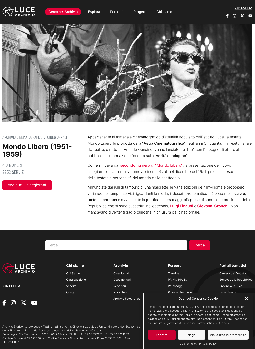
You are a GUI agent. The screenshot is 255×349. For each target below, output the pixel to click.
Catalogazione (76, 279)
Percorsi (116, 12)
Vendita (71, 286)
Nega (191, 337)
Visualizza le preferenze (228, 337)
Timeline (173, 273)
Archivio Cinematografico (22, 137)
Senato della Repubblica (235, 279)
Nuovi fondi (121, 292)
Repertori (119, 286)
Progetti (140, 12)
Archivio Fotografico (126, 298)
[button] (246, 301)
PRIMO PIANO (177, 279)
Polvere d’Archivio (180, 292)
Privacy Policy (208, 346)
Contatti (71, 292)
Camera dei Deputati (233, 273)
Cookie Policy (188, 346)
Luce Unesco (228, 292)
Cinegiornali (57, 137)
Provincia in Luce (230, 286)
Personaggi (175, 286)
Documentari (122, 279)
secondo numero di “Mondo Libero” (151, 165)
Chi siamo (164, 12)
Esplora (94, 12)
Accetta (161, 337)
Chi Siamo (73, 273)
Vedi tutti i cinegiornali (27, 185)
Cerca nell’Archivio (63, 12)
